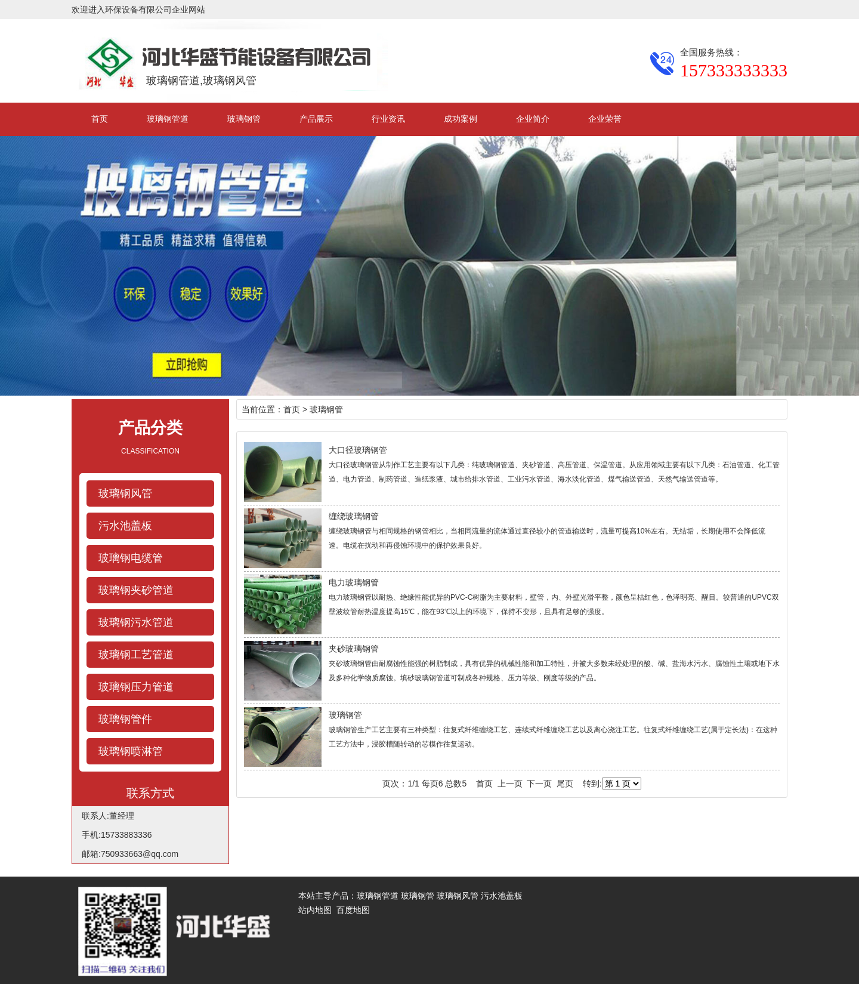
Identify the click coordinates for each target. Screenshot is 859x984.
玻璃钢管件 (125, 719)
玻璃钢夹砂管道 (136, 590)
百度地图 (353, 910)
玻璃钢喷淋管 (130, 751)
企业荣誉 (605, 119)
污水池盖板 (125, 526)
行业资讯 (388, 119)
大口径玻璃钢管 (358, 450)
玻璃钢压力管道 (136, 687)
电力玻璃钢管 (354, 582)
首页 (99, 119)
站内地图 (315, 910)
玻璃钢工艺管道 (136, 655)
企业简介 (532, 119)
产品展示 (316, 119)
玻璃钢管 (244, 119)
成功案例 (460, 119)
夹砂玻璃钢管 (354, 648)
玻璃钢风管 (125, 493)
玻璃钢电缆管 (130, 558)
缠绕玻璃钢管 (354, 516)
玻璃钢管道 (168, 119)
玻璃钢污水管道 (136, 622)
